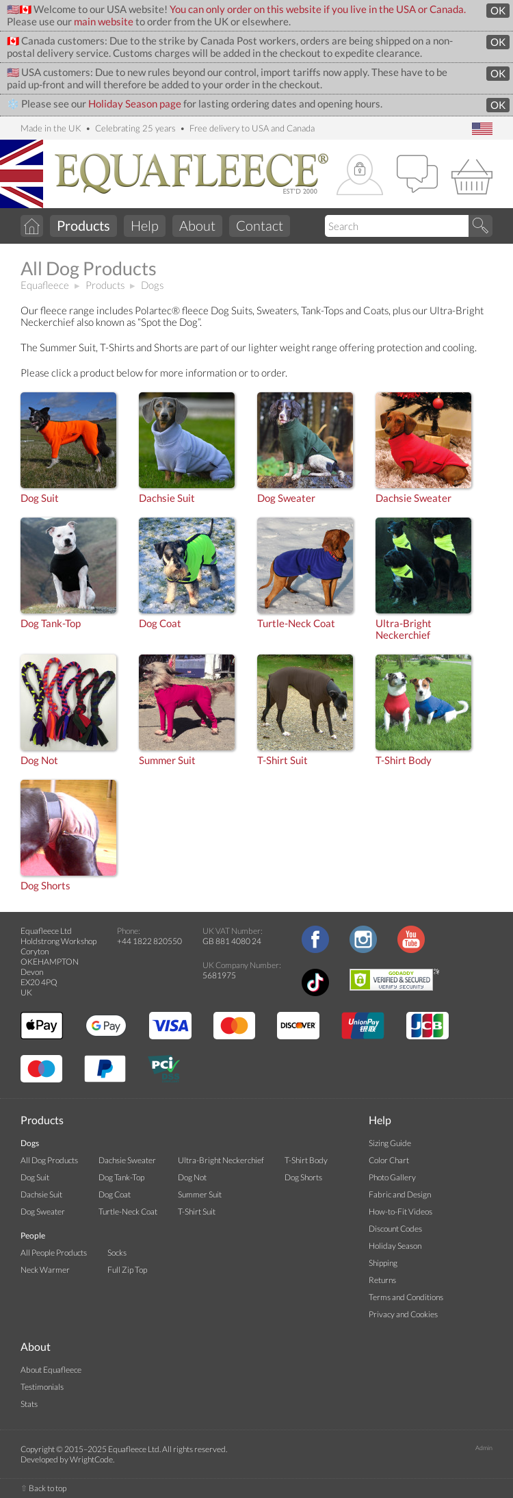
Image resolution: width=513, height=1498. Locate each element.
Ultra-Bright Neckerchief (221, 1160)
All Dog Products (49, 1160)
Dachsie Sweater (413, 498)
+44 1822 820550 (149, 941)
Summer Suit (167, 760)
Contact (259, 225)
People (33, 1235)
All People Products (54, 1252)
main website (103, 21)
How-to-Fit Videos (400, 1211)
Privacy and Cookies (403, 1314)
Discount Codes (395, 1228)
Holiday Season (395, 1246)
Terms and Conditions (406, 1297)
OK (497, 10)
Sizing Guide (390, 1143)
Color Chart (389, 1160)
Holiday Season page (134, 104)
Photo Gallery (392, 1177)
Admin (483, 1447)
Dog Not (39, 760)
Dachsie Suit (167, 498)
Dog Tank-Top (51, 623)
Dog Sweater (286, 498)
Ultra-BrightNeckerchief (404, 629)
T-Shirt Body (404, 760)
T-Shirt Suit (282, 760)
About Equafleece (51, 1369)
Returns (382, 1280)
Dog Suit (40, 498)
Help (145, 225)
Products (105, 285)
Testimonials (42, 1387)
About (197, 225)
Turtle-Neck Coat (296, 623)
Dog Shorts (45, 885)
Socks (117, 1252)
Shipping (383, 1263)
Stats (29, 1404)
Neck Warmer (45, 1270)
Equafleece (45, 285)
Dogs (152, 285)
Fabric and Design (400, 1194)
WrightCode (91, 1459)
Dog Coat (160, 623)
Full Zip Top (127, 1270)
